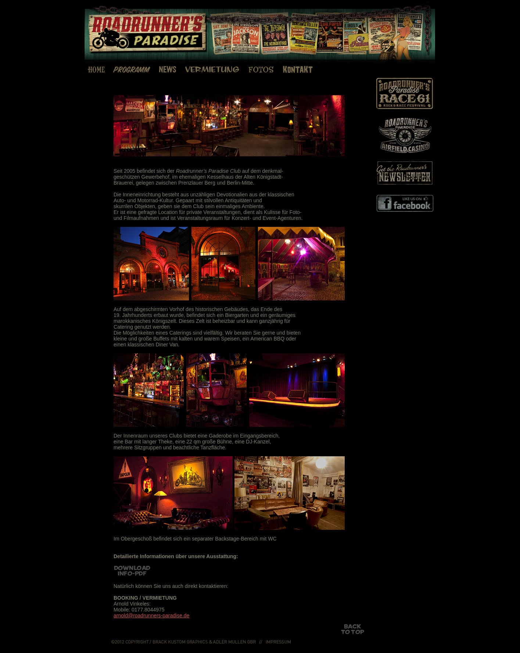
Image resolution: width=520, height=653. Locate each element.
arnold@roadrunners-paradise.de (151, 615)
